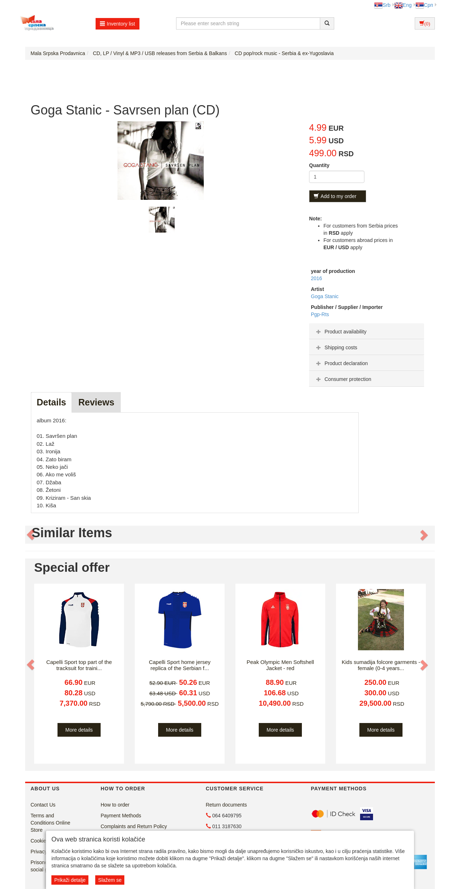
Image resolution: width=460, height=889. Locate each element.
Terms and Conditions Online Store (50, 823)
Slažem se (109, 880)
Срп (424, 5)
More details (79, 730)
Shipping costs (335, 347)
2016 (316, 278)
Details (51, 402)
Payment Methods (121, 815)
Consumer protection (342, 379)
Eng (403, 5)
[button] (31, 535)
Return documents (226, 805)
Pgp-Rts (320, 314)
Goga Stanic (325, 296)
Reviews (96, 402)
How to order (115, 805)
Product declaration (341, 363)
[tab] (366, 331)
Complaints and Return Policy (134, 826)
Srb (382, 5)
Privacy (39, 851)
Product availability (340, 332)
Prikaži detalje (70, 880)
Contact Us (43, 805)
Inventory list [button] (117, 24)
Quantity (319, 165)
